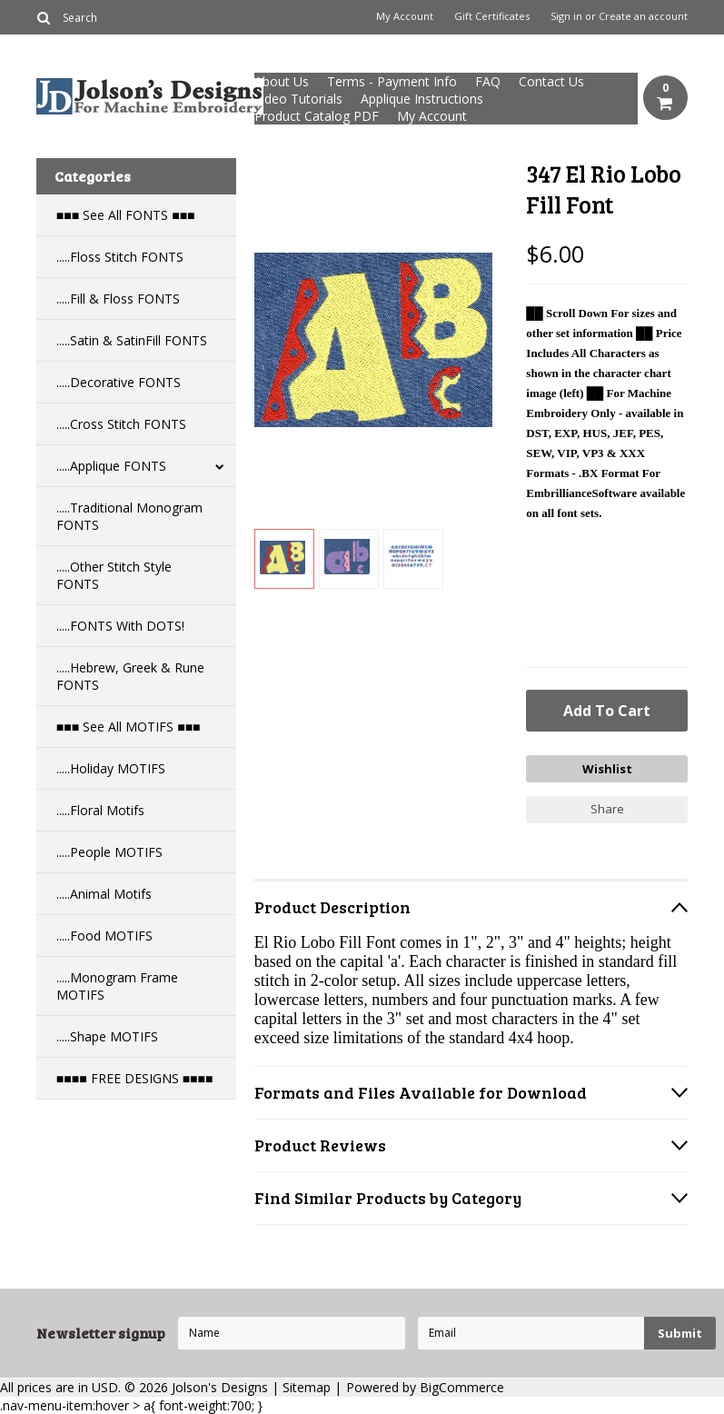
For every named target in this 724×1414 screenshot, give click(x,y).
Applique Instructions (422, 98)
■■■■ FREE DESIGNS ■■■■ (134, 1078)
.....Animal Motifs (104, 893)
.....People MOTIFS (109, 852)
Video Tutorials (298, 98)
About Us (281, 81)
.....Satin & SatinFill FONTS (131, 340)
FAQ (488, 81)
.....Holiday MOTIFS (110, 768)
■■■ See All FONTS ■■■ (125, 215)
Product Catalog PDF (316, 115)
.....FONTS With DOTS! (120, 625)
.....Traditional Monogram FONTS (129, 516)
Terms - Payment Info (392, 81)
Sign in (566, 16)
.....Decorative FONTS (118, 382)
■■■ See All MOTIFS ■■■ (128, 726)
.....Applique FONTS (111, 465)
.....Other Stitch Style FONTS (114, 575)
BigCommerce (462, 1387)
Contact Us (551, 81)
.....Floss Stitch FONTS (119, 256)
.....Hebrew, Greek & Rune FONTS (130, 676)
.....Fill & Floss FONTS (118, 298)
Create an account (643, 16)
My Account (404, 16)
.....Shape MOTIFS (107, 1036)
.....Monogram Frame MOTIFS (117, 986)
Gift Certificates (492, 16)
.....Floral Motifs (100, 810)
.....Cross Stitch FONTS (121, 424)
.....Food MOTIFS (104, 935)
